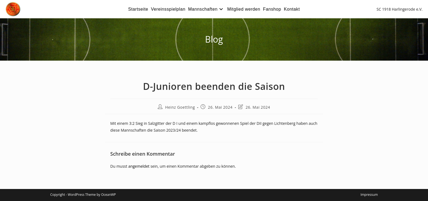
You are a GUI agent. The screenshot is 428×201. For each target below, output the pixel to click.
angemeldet (139, 166)
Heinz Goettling (180, 107)
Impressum (369, 194)
